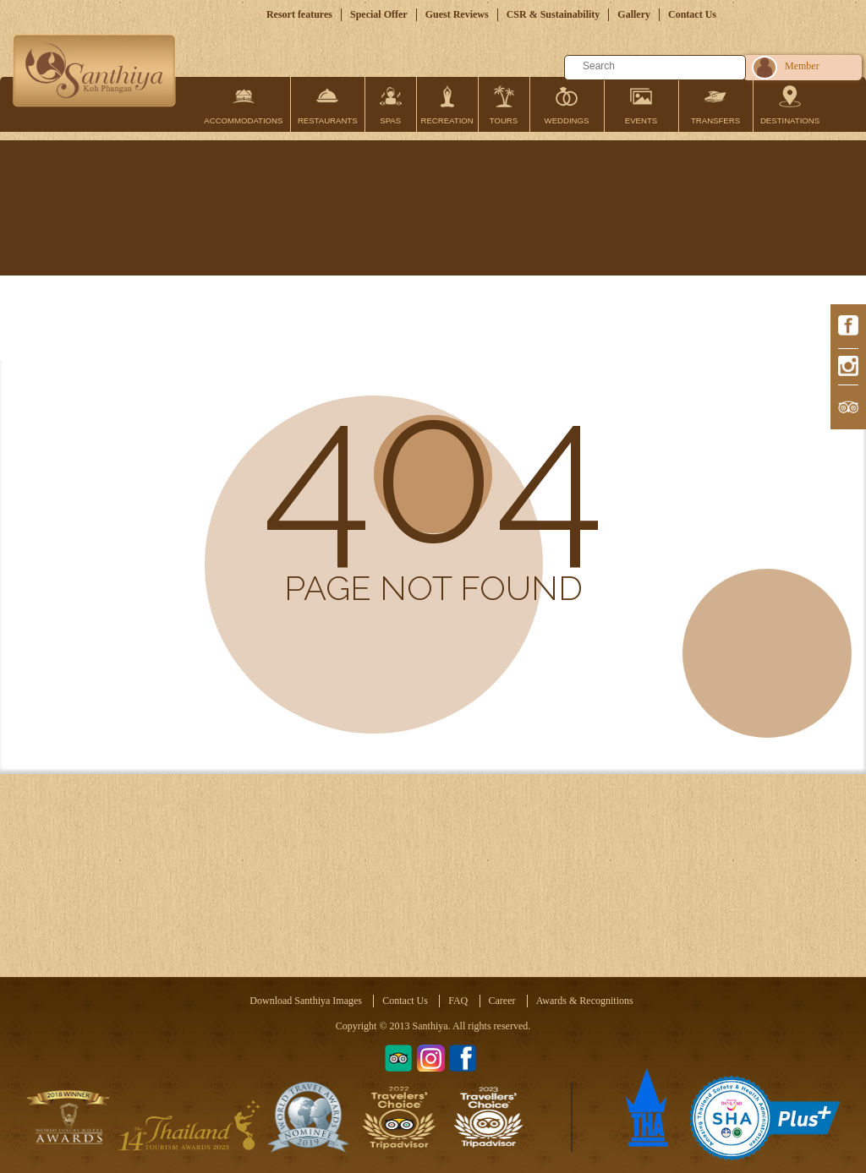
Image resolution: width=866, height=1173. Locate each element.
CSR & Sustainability (553, 14)
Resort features (299, 14)
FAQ (458, 1001)
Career (502, 1001)
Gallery (633, 14)
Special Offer (379, 14)
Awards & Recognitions (584, 1001)
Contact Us (692, 14)
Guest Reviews (457, 14)
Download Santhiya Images (305, 1001)
